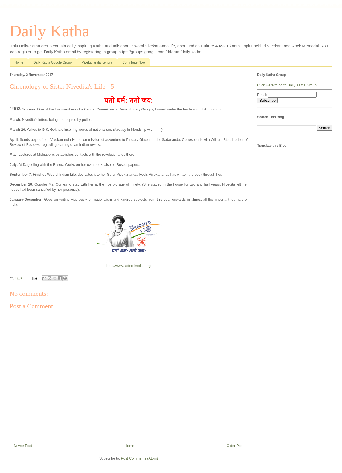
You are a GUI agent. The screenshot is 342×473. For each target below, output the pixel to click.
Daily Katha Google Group (52, 62)
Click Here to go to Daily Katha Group (287, 85)
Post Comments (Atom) (139, 458)
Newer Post (23, 446)
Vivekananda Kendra (97, 62)
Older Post (235, 446)
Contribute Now (133, 62)
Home (19, 62)
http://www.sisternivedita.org (128, 266)
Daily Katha (49, 31)
